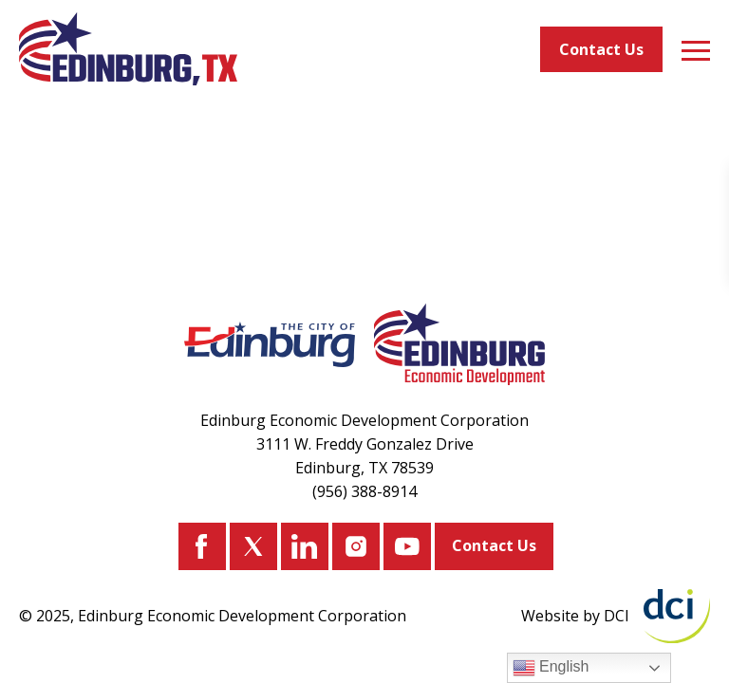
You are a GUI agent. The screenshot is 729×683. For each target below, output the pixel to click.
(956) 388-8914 (364, 491)
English (551, 667)
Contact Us (601, 49)
